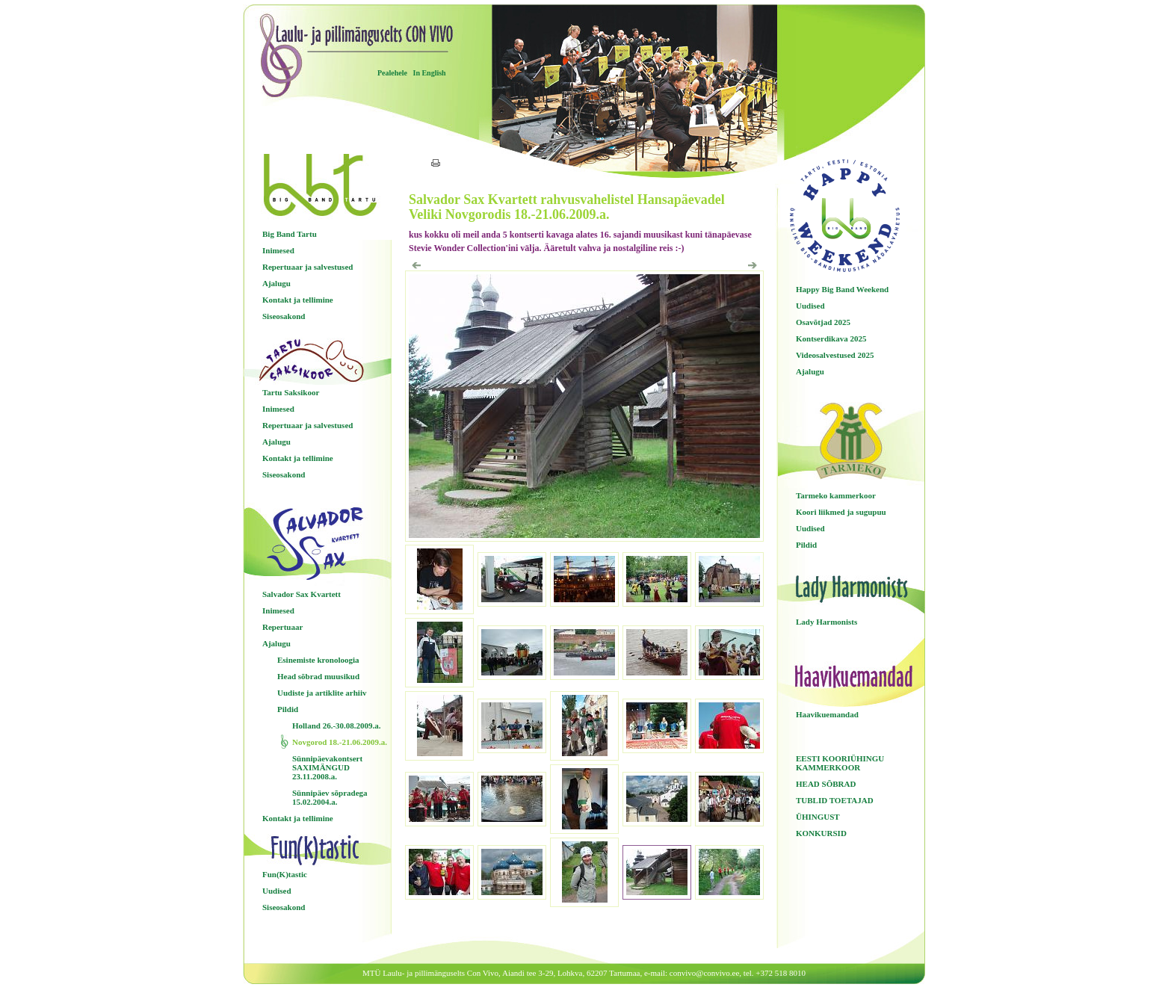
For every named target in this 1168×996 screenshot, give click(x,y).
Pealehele (392, 73)
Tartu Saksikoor (290, 392)
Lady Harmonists (826, 621)
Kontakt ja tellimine (297, 299)
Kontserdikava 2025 (831, 338)
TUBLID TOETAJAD (835, 800)
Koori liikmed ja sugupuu (841, 511)
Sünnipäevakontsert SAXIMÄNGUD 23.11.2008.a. (327, 767)
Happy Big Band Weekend (842, 289)
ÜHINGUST (818, 816)
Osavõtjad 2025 (823, 322)
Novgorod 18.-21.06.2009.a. (339, 741)
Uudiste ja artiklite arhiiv (321, 692)
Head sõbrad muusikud (318, 676)
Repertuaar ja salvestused (307, 266)
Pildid (287, 709)
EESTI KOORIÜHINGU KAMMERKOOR (840, 763)
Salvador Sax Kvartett (301, 594)
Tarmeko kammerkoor (836, 495)
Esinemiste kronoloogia (318, 659)
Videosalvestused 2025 (835, 354)
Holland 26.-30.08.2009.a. (336, 725)
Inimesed (278, 250)
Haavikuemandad (827, 714)
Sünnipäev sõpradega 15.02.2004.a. (330, 797)
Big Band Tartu (289, 233)
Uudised (276, 890)
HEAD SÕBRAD (826, 783)
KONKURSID (821, 833)
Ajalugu (276, 283)
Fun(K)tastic (284, 874)
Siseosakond (283, 316)
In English (428, 73)
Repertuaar (282, 626)
